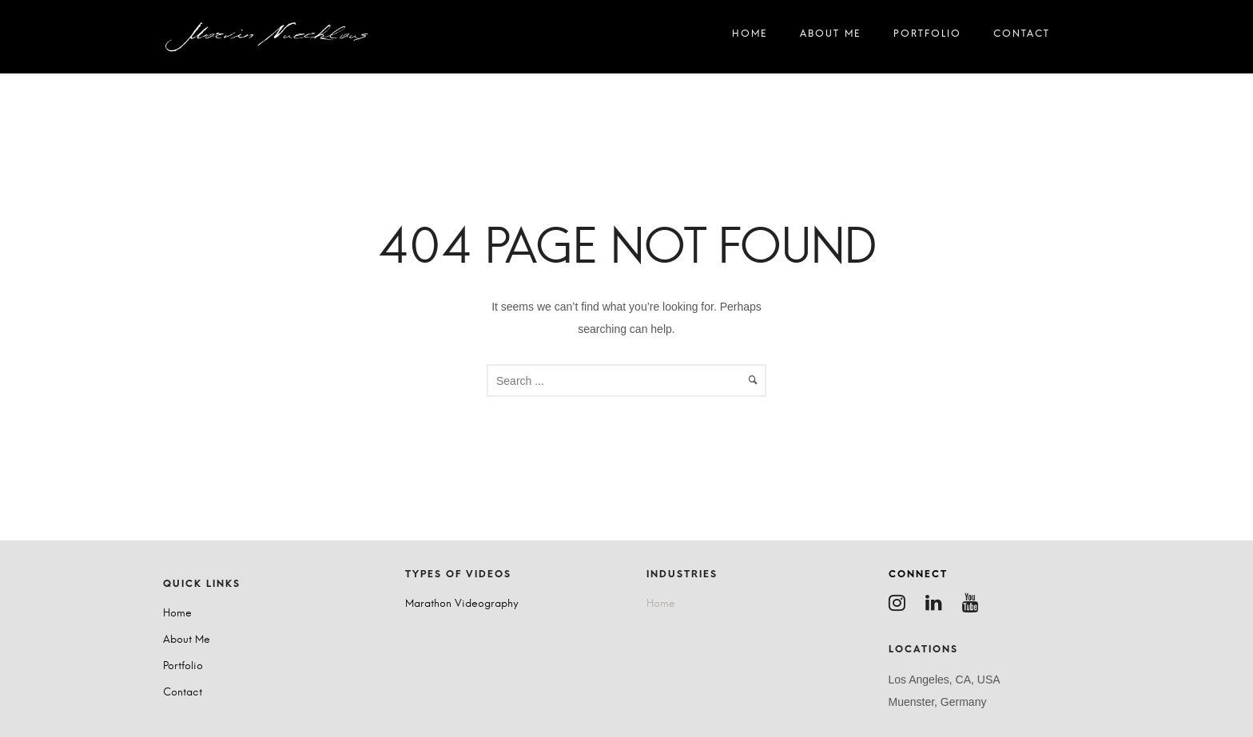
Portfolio (927, 37)
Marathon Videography (462, 604)
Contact (1021, 37)
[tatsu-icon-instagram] (901, 602)
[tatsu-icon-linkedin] (937, 602)
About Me (830, 37)
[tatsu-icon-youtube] (974, 602)
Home (750, 37)
